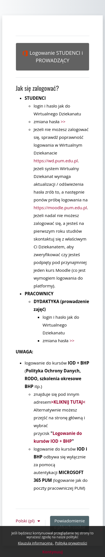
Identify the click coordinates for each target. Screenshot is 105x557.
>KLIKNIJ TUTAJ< (68, 402)
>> (62, 121)
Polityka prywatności (71, 543)
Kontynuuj (52, 551)
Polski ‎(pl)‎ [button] (26, 520)
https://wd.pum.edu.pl (56, 160)
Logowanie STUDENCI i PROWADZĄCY (52, 56)
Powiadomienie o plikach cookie (69, 524)
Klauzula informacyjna (35, 543)
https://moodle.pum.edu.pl (60, 207)
